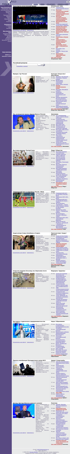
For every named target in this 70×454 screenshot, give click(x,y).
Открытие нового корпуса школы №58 (61, 353)
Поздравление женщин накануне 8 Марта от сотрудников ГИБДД (62, 240)
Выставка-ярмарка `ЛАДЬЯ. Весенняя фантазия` (61, 170)
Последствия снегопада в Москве (61, 253)
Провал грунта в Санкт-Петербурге (61, 261)
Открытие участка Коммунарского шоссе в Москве (62, 144)
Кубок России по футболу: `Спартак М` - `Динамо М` (62, 223)
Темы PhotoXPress (6, 7)
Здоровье (8, 16)
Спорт (9, 14)
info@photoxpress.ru (43, 449)
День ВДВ (59, 392)
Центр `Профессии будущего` (61, 344)
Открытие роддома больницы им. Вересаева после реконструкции (61, 275)
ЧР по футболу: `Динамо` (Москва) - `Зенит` (61, 215)
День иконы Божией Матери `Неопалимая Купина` (62, 384)
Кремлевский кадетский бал (60, 366)
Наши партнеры (6, 52)
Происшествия (7, 15)
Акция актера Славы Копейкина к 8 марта (62, 236)
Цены (9, 27)
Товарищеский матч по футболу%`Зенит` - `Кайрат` (62, 201)
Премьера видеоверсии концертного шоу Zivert (61, 94)
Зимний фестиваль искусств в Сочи (61, 27)
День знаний (59, 348)
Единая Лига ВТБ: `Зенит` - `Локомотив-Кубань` (62, 211)
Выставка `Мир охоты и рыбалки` (62, 130)
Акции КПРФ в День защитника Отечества (62, 248)
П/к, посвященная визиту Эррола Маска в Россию (62, 117)
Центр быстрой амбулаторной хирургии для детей (61, 304)
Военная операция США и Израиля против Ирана (61, 245)
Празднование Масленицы (60, 180)
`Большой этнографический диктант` (61, 337)
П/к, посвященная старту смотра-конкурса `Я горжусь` (62, 177)
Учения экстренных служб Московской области (61, 301)
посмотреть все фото (19, 30)
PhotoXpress (7, 24)
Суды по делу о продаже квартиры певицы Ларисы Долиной (61, 41)
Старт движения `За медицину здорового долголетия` (62, 297)
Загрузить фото (7, 33)
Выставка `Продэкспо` (59, 135)
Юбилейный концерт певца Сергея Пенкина (62, 107)
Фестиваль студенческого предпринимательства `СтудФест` (62, 326)
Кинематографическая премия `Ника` (62, 14)
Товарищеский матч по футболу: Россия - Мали (62, 194)
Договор (9, 36)
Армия (9, 20)
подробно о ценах (22, 66)
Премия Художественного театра (61, 87)
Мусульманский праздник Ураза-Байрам (60, 159)
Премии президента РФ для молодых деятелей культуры (61, 98)
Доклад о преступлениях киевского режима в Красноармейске (61, 420)
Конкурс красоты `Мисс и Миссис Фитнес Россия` (61, 155)
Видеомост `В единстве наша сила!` (62, 411)
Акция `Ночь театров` (62, 84)
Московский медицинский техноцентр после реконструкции (61, 309)
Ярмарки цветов (60, 125)
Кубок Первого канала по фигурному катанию (62, 207)
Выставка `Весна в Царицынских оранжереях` (61, 166)
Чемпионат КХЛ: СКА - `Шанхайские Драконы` (62, 219)
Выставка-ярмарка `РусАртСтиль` (61, 152)
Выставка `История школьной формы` (61, 350)
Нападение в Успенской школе (61, 256)
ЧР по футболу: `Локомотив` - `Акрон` (62, 204)
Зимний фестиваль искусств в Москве (61, 30)
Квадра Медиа (34, 452)
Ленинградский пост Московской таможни (62, 387)
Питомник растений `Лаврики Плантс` (61, 133)
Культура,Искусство (6, 10)
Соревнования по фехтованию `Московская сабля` (61, 227)
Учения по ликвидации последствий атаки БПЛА (61, 370)
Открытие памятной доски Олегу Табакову (62, 24)
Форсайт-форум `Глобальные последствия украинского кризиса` (62, 425)
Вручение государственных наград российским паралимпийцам (61, 18)
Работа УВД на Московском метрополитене (60, 395)
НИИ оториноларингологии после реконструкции (62, 289)
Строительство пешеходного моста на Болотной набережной (61, 121)
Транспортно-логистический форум (62, 8)
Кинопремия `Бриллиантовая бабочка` (60, 55)
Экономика (8, 11)
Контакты (8, 28)
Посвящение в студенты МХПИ (60, 346)
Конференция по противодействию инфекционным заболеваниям (61, 280)
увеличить (30, 30)
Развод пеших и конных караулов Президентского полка (62, 375)
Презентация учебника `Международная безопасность (62, 333)
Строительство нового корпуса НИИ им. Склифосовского (62, 285)
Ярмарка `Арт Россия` (62, 76)
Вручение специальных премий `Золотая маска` (62, 11)
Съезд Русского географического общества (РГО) (61, 341)
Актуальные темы (6, 8)
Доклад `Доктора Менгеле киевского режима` (61, 406)
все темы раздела (56, 57)
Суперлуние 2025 (61, 263)
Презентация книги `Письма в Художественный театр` (61, 103)
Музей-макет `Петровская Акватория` (59, 82)
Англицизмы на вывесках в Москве (61, 127)
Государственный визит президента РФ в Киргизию (62, 442)
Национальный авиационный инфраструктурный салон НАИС (61, 139)
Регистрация (8, 35)
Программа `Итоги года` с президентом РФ (62, 46)
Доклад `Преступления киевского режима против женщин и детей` (61, 434)
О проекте (8, 25)
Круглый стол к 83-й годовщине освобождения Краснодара (61, 415)
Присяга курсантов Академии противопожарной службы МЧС (61, 379)
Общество (8, 12)
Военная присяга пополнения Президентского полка (62, 390)
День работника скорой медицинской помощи (62, 313)
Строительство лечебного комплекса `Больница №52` (62, 293)
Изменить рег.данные (8, 38)
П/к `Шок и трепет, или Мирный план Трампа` (62, 438)
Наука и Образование (7, 18)
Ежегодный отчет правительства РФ (61, 409)
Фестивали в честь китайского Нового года (61, 184)
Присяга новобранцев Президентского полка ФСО (62, 363)
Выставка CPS (60, 124)
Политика (8, 21)
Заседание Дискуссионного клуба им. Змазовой (61, 174)
